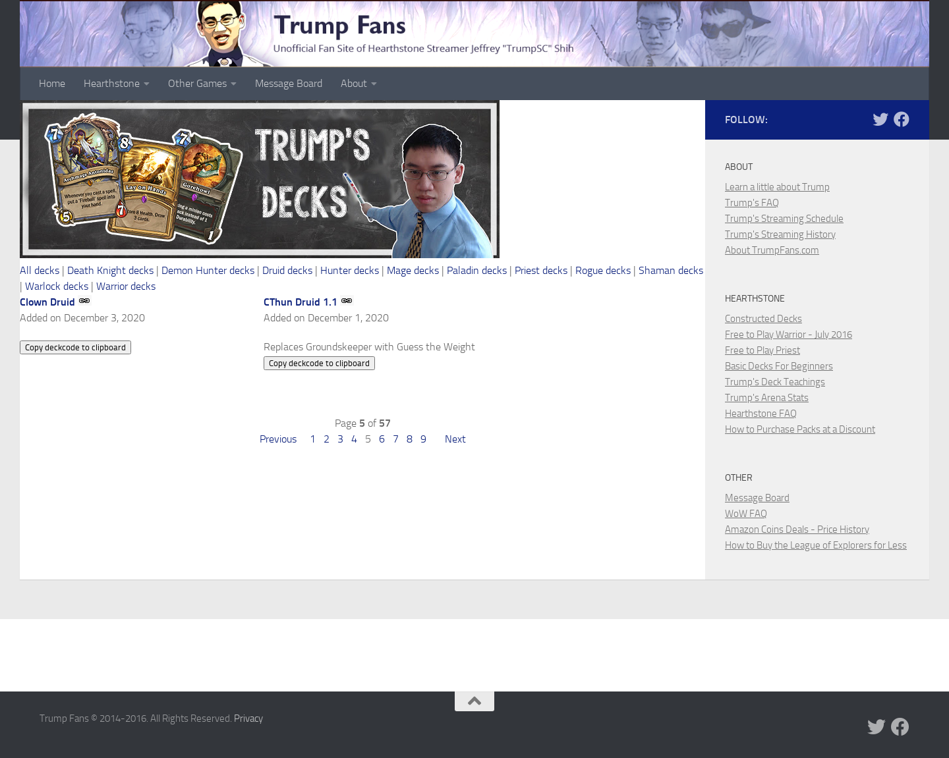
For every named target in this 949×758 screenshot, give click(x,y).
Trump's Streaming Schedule (784, 219)
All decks (39, 270)
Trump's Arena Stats (767, 398)
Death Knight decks (110, 270)
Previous (278, 439)
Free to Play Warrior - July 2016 (788, 334)
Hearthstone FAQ (761, 414)
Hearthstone (112, 83)
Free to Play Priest (762, 350)
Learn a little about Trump (777, 187)
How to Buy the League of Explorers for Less (816, 545)
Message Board (288, 83)
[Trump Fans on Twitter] (880, 119)
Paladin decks (477, 270)
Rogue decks (603, 270)
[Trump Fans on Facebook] (901, 119)
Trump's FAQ (752, 203)
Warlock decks (56, 286)
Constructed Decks (763, 319)
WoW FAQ (746, 514)
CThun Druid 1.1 (300, 302)
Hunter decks (349, 270)
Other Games (197, 83)
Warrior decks (126, 286)
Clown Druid (47, 302)
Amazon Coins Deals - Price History (797, 529)
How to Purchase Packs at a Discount (800, 429)
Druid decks (287, 270)
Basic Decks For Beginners (779, 366)
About (354, 83)
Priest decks (541, 270)
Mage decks (413, 270)
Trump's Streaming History (780, 234)
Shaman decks (671, 270)
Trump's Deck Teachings (775, 382)
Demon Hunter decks (207, 270)
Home (52, 83)
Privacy (248, 718)
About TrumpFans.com (772, 250)
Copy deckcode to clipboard (75, 347)
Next (455, 439)
